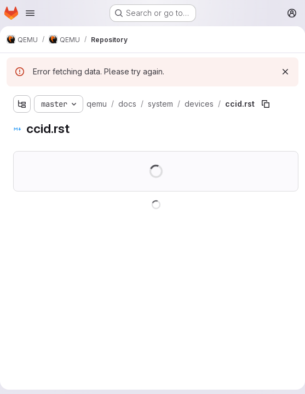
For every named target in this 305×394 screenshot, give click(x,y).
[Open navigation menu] (30, 13)
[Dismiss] (285, 71)
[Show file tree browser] (22, 104)
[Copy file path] (265, 104)
